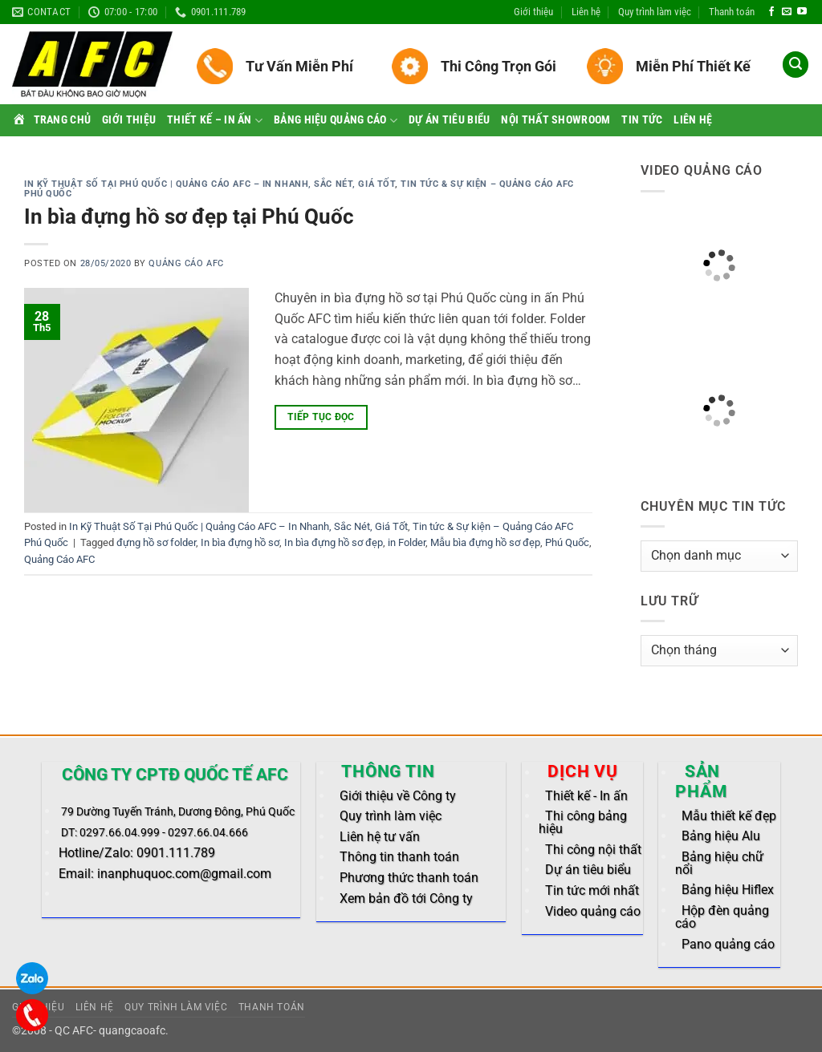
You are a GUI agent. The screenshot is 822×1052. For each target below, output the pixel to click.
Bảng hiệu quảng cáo (335, 120)
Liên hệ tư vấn (380, 836)
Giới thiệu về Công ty (398, 795)
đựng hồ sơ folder (156, 542)
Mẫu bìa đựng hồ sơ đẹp (485, 542)
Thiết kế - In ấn (586, 795)
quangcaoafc (132, 1031)
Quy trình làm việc (654, 12)
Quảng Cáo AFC (186, 263)
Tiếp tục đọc (320, 417)
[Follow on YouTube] (802, 12)
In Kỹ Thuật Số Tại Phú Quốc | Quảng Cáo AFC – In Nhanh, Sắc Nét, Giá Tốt (209, 184)
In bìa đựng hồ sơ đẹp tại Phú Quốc (189, 216)
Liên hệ (586, 12)
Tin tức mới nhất (592, 890)
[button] (795, 64)
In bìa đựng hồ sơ (240, 542)
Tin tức (641, 120)
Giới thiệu (533, 12)
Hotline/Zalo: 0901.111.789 (137, 852)
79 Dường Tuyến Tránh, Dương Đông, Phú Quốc (178, 812)
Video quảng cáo (593, 911)
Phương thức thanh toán (409, 877)
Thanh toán (732, 12)
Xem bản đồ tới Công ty (406, 898)
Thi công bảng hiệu (583, 822)
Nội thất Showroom (555, 120)
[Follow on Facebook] (771, 12)
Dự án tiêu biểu (449, 120)
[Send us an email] (786, 12)
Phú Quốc (567, 542)
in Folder (406, 542)
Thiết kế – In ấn (214, 120)
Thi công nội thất (593, 849)
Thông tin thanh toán (399, 856)
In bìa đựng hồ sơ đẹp (333, 542)
